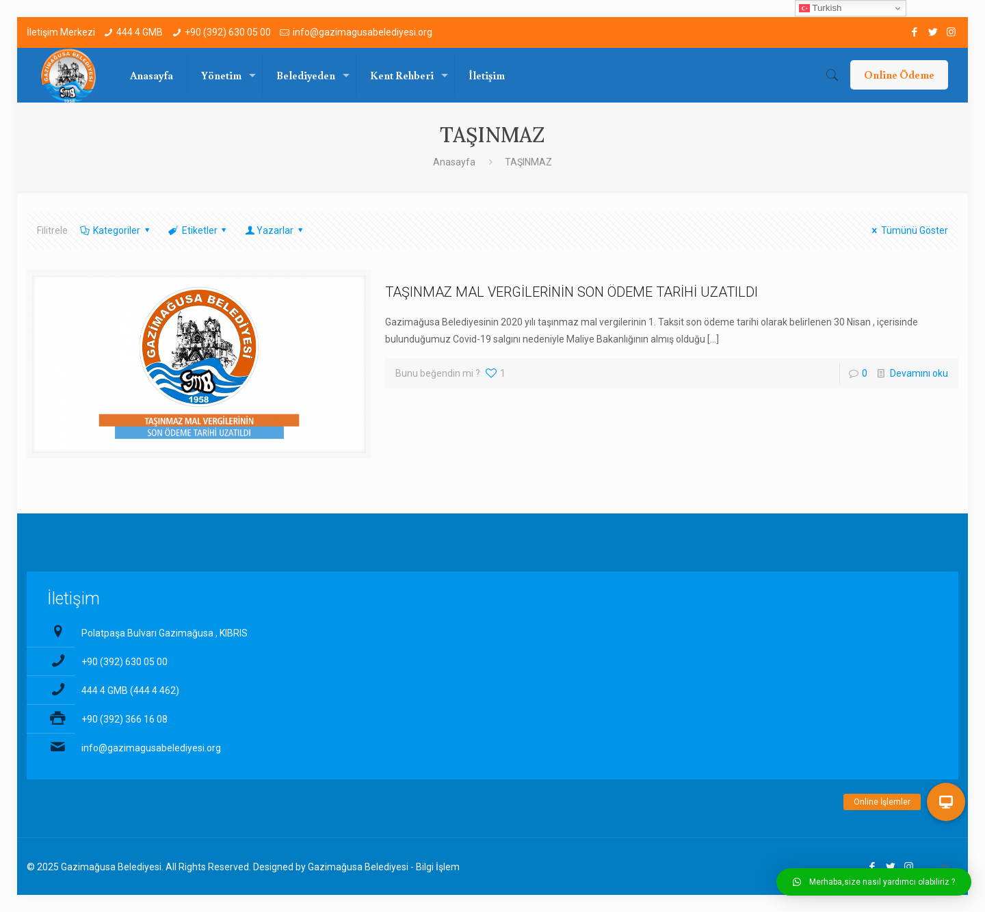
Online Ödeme (899, 74)
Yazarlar (274, 230)
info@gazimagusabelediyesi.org (362, 32)
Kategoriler (116, 230)
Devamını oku (919, 373)
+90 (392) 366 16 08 (124, 719)
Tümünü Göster (907, 230)
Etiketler (198, 230)
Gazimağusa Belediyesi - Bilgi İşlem (384, 866)
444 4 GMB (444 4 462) (130, 690)
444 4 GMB (139, 32)
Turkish (820, 8)
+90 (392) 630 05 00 (228, 32)
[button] (873, 882)
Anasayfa (454, 162)
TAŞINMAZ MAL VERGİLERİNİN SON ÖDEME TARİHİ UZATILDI (571, 292)
